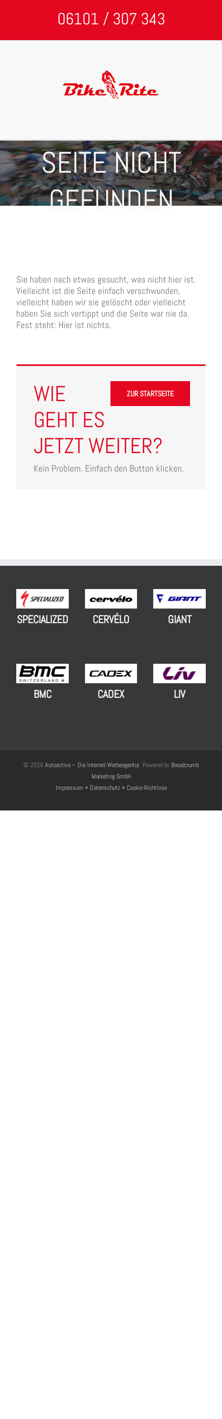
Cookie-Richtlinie (147, 787)
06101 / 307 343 (111, 19)
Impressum (70, 787)
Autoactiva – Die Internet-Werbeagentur (92, 765)
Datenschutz (105, 787)
